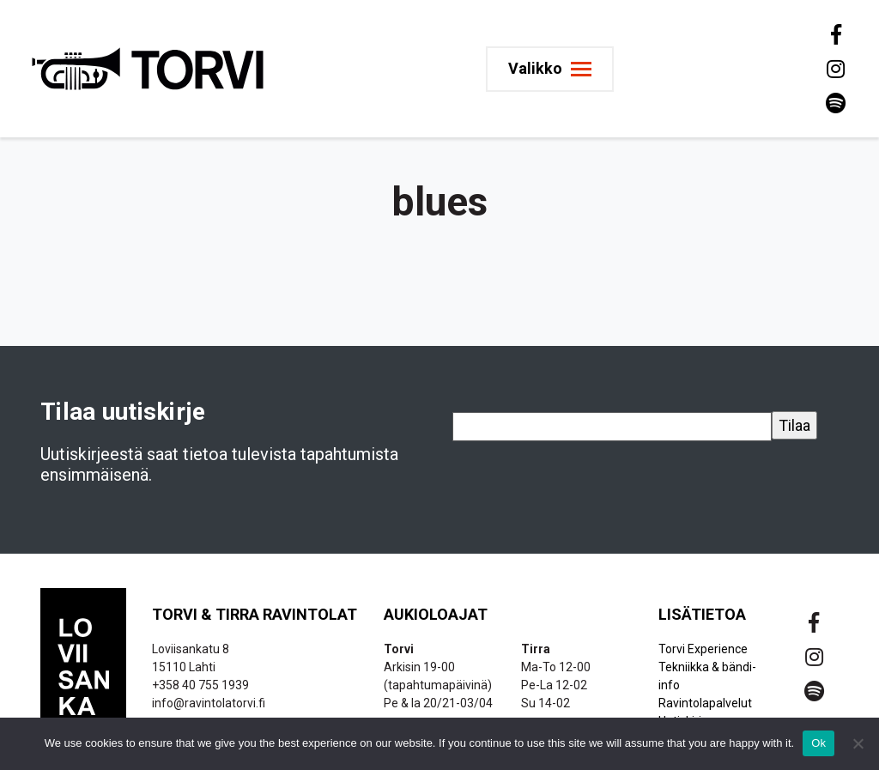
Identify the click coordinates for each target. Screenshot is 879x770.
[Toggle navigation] (550, 69)
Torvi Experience (703, 649)
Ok (818, 743)
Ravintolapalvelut (705, 703)
